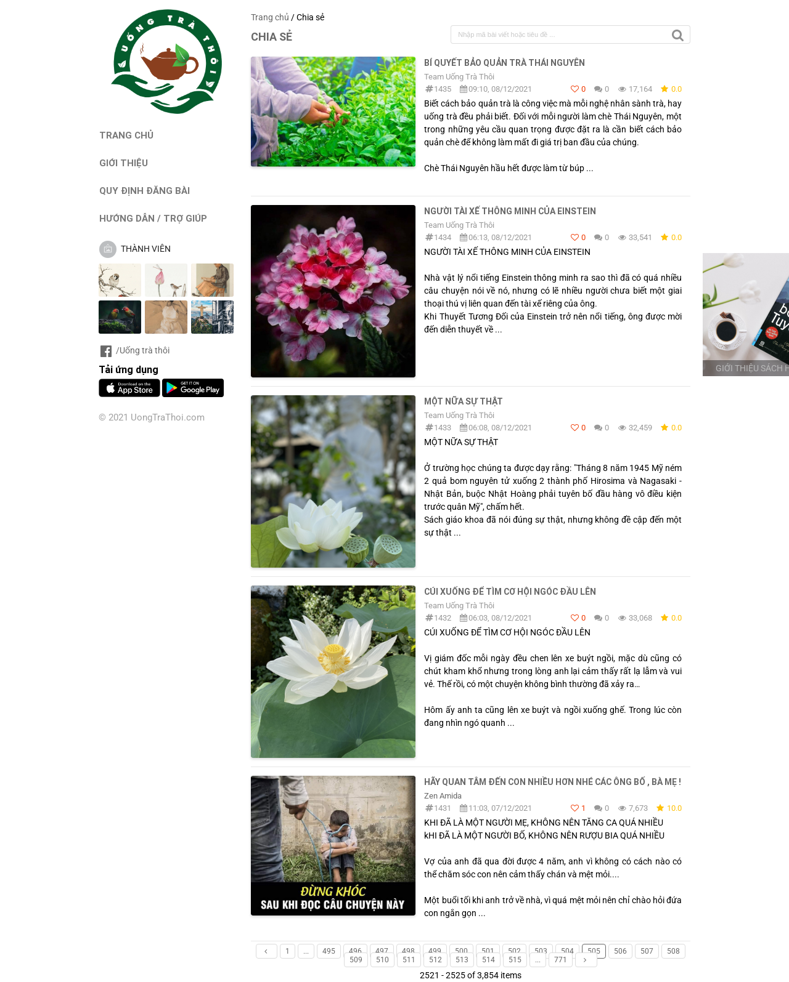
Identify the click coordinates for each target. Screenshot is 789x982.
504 (567, 951)
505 (593, 951)
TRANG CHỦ (126, 135)
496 (355, 951)
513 (462, 960)
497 (381, 951)
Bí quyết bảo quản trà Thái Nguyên (504, 62)
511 (409, 960)
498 (408, 951)
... (306, 951)
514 (488, 960)
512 (435, 960)
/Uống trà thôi (134, 350)
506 (620, 951)
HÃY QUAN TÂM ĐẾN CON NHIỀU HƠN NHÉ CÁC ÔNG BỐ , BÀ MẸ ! (552, 781)
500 (461, 951)
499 (434, 951)
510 (382, 960)
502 (514, 951)
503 (540, 951)
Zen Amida (443, 795)
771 (560, 960)
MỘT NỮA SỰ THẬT (463, 401)
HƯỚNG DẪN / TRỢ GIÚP (153, 218)
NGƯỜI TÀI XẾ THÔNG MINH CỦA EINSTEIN (510, 211)
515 (515, 960)
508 (673, 951)
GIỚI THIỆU (123, 163)
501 (487, 951)
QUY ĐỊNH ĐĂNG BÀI (144, 190)
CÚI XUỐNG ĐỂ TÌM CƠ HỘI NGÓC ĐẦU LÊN (510, 591)
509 (356, 960)
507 (646, 951)
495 (328, 951)
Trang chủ (270, 17)
